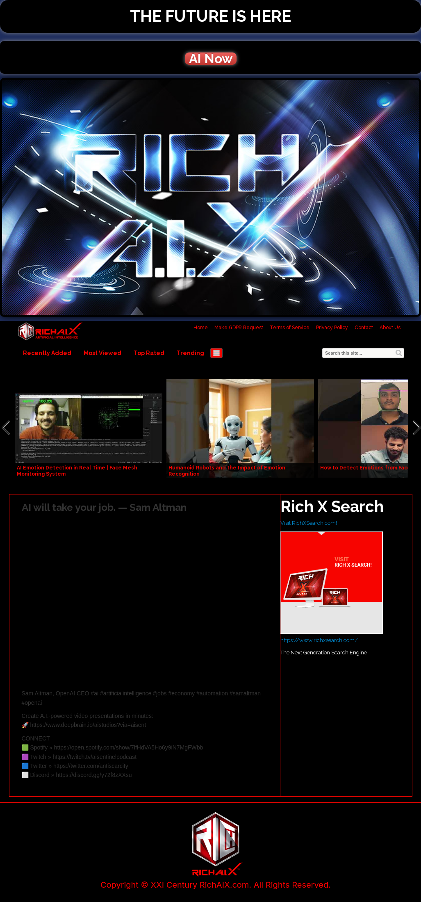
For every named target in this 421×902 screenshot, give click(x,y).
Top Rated (149, 353)
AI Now (210, 58)
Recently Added (47, 353)
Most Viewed (102, 353)
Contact (364, 327)
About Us (390, 327)
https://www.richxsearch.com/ (319, 640)
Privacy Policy (332, 327)
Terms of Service (289, 327)
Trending (190, 353)
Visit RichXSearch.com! (308, 523)
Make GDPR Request (238, 327)
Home (200, 327)
